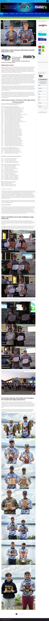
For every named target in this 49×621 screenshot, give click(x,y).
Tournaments (12, 13)
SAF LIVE (36, 13)
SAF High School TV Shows (29, 13)
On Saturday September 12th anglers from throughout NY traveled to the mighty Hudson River (17, 398)
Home (2, 13)
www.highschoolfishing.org (17, 72)
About (2, 15)
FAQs (44, 13)
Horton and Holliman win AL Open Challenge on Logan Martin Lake (17, 217)
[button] (2, 33)
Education (21, 13)
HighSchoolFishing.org (10, 195)
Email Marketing (41, 111)
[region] (43, 25)
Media (17, 13)
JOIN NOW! (6, 13)
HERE (11, 188)
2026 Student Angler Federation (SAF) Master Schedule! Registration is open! (18, 50)
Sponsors (40, 13)
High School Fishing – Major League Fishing (13, 196)
